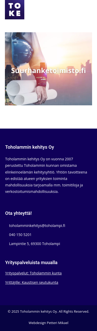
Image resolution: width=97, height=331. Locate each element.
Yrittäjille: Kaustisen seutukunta (31, 282)
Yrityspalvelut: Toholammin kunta (33, 273)
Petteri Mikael (57, 322)
